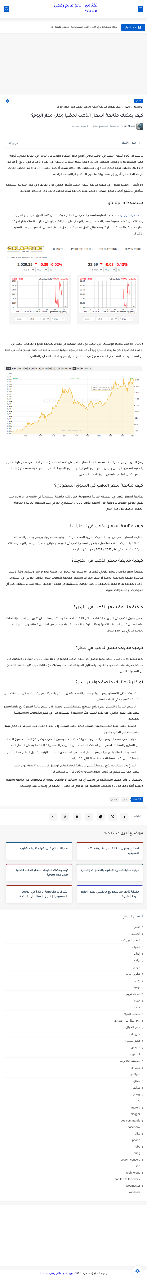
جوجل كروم (133, 993)
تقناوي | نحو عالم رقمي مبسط (75, 9)
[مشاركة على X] (113, 817)
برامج (137, 960)
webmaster (133, 1185)
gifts (137, 1133)
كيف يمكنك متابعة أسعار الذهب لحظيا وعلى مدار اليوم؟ (42, 873)
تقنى (137, 980)
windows (134, 1192)
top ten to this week (127, 1179)
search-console (130, 1159)
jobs (137, 1146)
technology (133, 1172)
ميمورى (135, 1067)
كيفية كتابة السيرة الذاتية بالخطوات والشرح (109, 870)
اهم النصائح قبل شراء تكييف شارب (44, 848)
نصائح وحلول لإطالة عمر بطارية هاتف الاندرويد (113, 851)
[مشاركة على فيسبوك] (124, 817)
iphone (135, 1140)
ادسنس (135, 933)
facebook (134, 1127)
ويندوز (136, 1094)
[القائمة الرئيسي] (140, 9)
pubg (137, 1153)
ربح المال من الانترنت (127, 1020)
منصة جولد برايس (131, 215)
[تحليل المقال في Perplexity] (65, 817)
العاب (136, 953)
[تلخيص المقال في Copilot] (53, 817)
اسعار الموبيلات (130, 940)
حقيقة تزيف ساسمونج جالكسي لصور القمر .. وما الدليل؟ (110, 894)
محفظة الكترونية (130, 1060)
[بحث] (6, 9)
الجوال (136, 946)
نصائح (114, 799)
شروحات (134, 1034)
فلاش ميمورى (131, 1040)
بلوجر (137, 967)
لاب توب (135, 1054)
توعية (137, 987)
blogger (135, 1114)
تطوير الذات (133, 973)
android (135, 1107)
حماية (136, 1000)
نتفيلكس (135, 1074)
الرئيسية (138, 107)
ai (139, 1101)
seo (138, 1166)
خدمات (136, 1007)
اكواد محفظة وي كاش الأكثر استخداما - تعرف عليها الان (84, 27)
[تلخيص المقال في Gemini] (89, 817)
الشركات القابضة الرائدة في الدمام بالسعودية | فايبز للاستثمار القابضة (44, 894)
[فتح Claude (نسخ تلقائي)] (77, 817)
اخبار (138, 101)
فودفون (135, 1047)
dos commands (130, 1120)
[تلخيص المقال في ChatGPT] (101, 817)
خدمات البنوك (131, 1013)
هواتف (136, 1087)
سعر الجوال (133, 1027)
